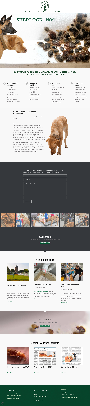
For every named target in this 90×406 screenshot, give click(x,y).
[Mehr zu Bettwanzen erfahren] (45, 326)
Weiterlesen (10, 301)
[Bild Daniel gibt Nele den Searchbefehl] (82, 220)
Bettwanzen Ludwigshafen (13, 398)
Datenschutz (63, 389)
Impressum (63, 392)
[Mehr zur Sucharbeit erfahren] (45, 243)
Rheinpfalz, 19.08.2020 (69, 367)
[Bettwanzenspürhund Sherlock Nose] (45, 6)
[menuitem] (26, 11)
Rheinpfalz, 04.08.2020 (43, 367)
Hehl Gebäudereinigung (12, 393)
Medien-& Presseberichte (13, 368)
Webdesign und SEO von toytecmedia (69, 397)
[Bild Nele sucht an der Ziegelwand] (8, 220)
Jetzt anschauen (64, 302)
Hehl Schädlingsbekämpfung (14, 395)
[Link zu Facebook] (82, 5)
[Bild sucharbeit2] (23, 220)
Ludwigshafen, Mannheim (16, 285)
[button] (2, 403)
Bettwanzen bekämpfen (42, 285)
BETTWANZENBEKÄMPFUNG (39, 287)
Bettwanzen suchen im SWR (18, 367)
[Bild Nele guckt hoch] (67, 220)
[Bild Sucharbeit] (38, 220)
